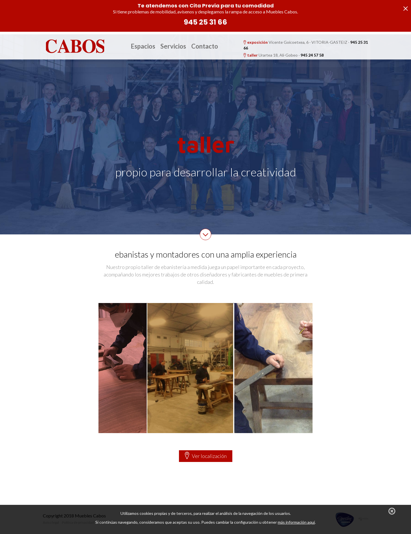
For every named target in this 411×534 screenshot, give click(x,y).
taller (252, 55)
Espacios (143, 46)
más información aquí (296, 522)
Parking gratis (278, 71)
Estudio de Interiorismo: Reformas (198, 71)
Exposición (129, 71)
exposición (257, 42)
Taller (152, 71)
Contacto (204, 46)
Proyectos (247, 71)
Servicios (173, 46)
